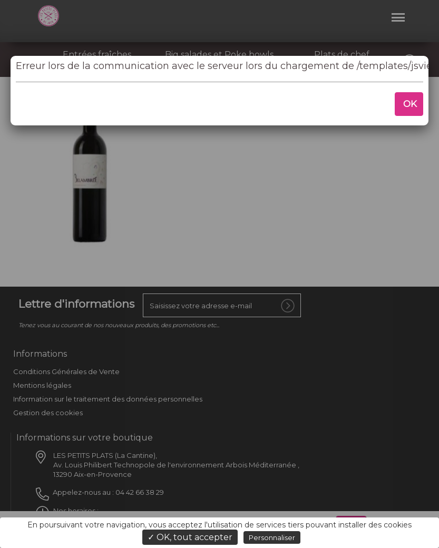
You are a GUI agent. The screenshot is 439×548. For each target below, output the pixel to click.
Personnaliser (272, 537)
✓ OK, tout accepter (190, 537)
